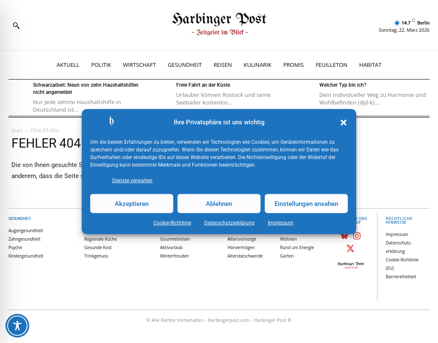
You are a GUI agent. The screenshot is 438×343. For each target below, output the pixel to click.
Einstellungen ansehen (306, 203)
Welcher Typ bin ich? (342, 85)
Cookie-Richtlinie (172, 223)
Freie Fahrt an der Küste (203, 85)
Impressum (281, 223)
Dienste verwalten (132, 181)
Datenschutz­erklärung (229, 223)
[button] (343, 122)
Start (17, 130)
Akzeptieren (132, 203)
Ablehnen (219, 203)
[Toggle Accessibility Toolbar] (17, 326)
